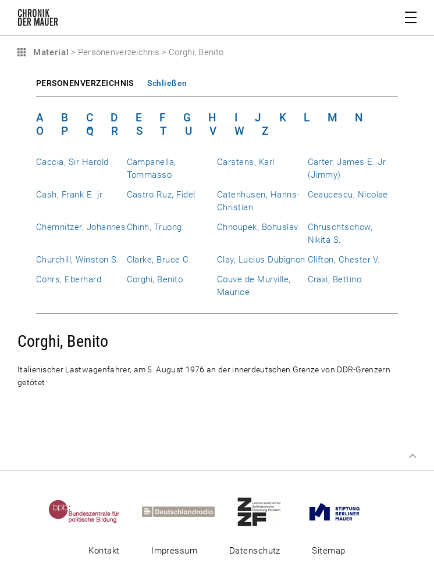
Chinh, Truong (154, 227)
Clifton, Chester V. (344, 259)
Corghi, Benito (155, 279)
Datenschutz (254, 550)
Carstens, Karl (246, 162)
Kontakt (103, 550)
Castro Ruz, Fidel (161, 194)
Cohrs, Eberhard (68, 279)
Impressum (174, 550)
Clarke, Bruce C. (159, 259)
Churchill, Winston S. (77, 259)
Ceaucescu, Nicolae (348, 194)
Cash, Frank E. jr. (70, 194)
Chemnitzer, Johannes (81, 227)
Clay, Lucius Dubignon (261, 259)
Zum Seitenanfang (412, 456)
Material (49, 52)
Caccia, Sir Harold (72, 162)
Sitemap (328, 550)
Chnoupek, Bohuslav (257, 227)
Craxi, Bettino (335, 279)
